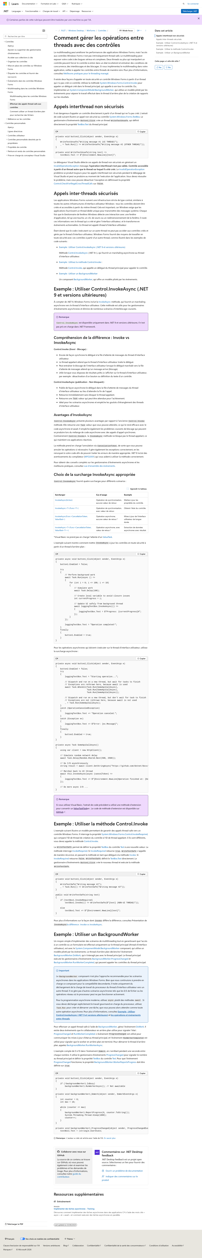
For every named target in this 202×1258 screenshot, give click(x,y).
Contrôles (102, 30)
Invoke (132, 854)
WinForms (91, 30)
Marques (7, 1249)
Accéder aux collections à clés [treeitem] (20, 57)
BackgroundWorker (83, 279)
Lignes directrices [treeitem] (15, 131)
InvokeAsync (105, 301)
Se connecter (193, 3)
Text (122, 846)
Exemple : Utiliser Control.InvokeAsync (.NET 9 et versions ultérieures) (92, 247)
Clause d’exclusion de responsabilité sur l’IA (21, 1245)
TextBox (104, 846)
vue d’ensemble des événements (99, 465)
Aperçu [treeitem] (11, 45)
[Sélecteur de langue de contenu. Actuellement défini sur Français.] (9, 1239)
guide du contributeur (69, 1175)
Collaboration (78, 1245)
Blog (65, 1245)
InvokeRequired (79, 850)
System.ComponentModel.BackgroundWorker (92, 89)
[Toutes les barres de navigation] (56, 30)
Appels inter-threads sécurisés (169, 39)
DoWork (140, 1026)
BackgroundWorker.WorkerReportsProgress (115, 1062)
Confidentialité (93, 1245)
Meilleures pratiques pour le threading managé (85, 73)
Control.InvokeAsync (78, 252)
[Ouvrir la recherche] (183, 3)
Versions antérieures (51, 1245)
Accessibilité (177, 1245)
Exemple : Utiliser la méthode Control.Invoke (174, 49)
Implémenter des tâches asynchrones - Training (74, 1209)
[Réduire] (43, 30)
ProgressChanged (62, 1033)
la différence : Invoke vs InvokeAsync (84, 924)
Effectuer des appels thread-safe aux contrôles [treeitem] (25, 105)
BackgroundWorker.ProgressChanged (110, 958)
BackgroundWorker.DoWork (67, 955)
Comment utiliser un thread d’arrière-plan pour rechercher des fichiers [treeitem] (27, 113)
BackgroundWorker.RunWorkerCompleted (74, 962)
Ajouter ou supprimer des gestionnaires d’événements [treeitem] (24, 51)
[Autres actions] (145, 30)
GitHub (59, 812)
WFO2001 (89, 456)
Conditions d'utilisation (159, 1245)
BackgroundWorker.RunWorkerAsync (85, 1045)
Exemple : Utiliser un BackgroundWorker (78, 273)
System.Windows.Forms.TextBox (124, 116)
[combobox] (25, 36)
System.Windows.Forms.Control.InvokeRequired (124, 834)
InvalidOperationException (66, 165)
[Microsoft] (5, 4)
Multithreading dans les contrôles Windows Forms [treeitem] (28, 98)
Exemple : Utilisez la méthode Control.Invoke (80, 262)
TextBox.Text (83, 124)
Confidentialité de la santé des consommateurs (124, 1245)
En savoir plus (109, 1138)
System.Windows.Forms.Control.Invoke (118, 82)
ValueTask (107, 536)
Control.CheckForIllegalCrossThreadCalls (73, 183)
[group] (101, 727)
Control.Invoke (75, 267)
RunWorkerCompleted (84, 1033)
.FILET (63, 30)
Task (85, 808)
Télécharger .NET (190, 11)
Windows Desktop (76, 30)
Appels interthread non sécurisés (170, 35)
